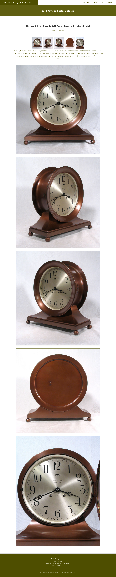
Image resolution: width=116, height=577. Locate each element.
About (96, 2)
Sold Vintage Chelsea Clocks (58, 10)
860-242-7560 (58, 561)
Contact (111, 2)
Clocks (86, 2)
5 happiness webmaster (70, 572)
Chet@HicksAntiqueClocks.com (53, 563)
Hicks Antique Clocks (17, 2)
